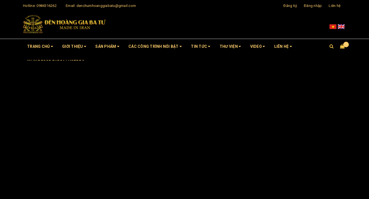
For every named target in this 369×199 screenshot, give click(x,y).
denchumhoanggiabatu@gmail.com (106, 6)
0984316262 (46, 6)
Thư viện (230, 46)
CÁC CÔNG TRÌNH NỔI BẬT (155, 46)
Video (257, 46)
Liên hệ (335, 6)
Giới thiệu (74, 46)
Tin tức (200, 46)
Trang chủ (40, 46)
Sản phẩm (107, 46)
